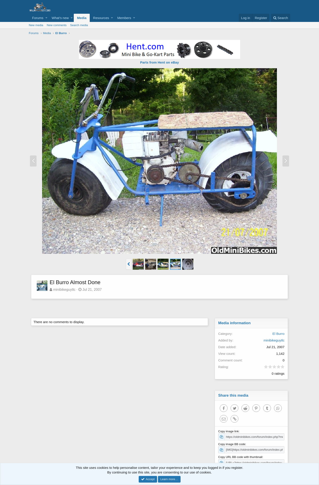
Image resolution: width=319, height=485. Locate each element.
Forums (37, 18)
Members (124, 18)
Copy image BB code (231, 444)
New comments (57, 25)
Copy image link (228, 431)
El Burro (278, 334)
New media (36, 25)
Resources (101, 18)
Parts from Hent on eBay (159, 62)
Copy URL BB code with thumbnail (240, 457)
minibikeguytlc (64, 289)
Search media (79, 25)
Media (82, 18)
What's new (60, 18)
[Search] (280, 18)
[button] (46, 18)
